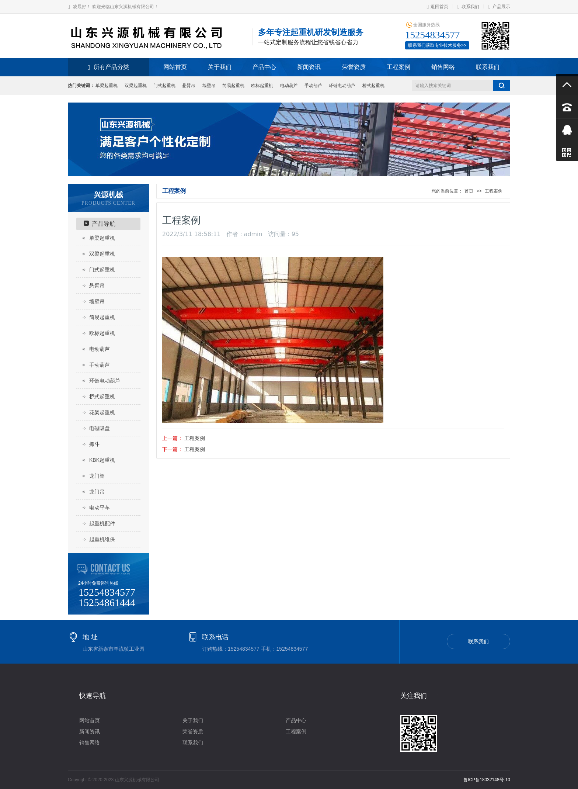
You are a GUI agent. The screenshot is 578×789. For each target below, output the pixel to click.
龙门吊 (97, 492)
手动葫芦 (313, 85)
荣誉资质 (354, 67)
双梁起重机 (136, 85)
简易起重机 (233, 85)
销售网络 (443, 67)
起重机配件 (102, 523)
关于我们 (219, 67)
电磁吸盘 (99, 428)
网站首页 (175, 67)
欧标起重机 (262, 85)
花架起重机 (102, 412)
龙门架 (97, 476)
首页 (468, 191)
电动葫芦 (289, 85)
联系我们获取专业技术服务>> (437, 45)
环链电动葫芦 (342, 85)
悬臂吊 (188, 85)
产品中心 (264, 67)
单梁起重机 (106, 85)
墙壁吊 (209, 85)
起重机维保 (102, 539)
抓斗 (94, 444)
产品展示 (499, 6)
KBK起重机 (102, 460)
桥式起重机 (373, 85)
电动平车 (99, 508)
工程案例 (398, 67)
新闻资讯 (309, 67)
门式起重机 (164, 85)
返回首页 (437, 6)
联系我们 (468, 6)
